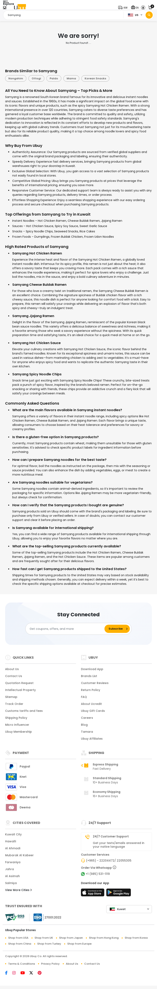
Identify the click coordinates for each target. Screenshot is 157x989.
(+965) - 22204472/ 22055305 (108, 860)
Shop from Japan (71, 938)
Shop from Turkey (49, 944)
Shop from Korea (136, 938)
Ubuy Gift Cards (93, 711)
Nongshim (15, 78)
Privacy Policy (50, 964)
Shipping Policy (16, 718)
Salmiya (11, 883)
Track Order (14, 704)
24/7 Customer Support (111, 836)
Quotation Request (19, 683)
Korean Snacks (95, 78)
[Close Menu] (4, 8)
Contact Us (13, 676)
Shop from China (19, 944)
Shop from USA (18, 938)
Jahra (9, 869)
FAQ (84, 697)
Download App (92, 669)
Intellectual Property (20, 690)
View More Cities (18, 890)
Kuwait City (13, 834)
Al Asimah (12, 876)
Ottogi (36, 78)
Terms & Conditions (21, 964)
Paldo (54, 78)
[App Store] (93, 894)
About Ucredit (91, 704)
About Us (12, 669)
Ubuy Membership (18, 732)
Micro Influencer (17, 725)
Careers (87, 718)
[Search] (149, 15)
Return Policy (90, 690)
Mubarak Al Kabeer (19, 855)
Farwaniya (12, 862)
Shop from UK (44, 938)
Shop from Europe (79, 944)
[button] (124, 7)
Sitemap (11, 697)
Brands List (89, 676)
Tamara (87, 732)
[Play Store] (118, 894)
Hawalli (10, 841)
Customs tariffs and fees (24, 711)
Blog (84, 725)
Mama (71, 78)
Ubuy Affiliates (92, 739)
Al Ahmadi (12, 848)
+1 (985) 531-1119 (98, 874)
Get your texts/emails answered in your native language (118, 844)
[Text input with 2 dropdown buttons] (64, 15)
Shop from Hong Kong (104, 938)
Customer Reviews (95, 683)
